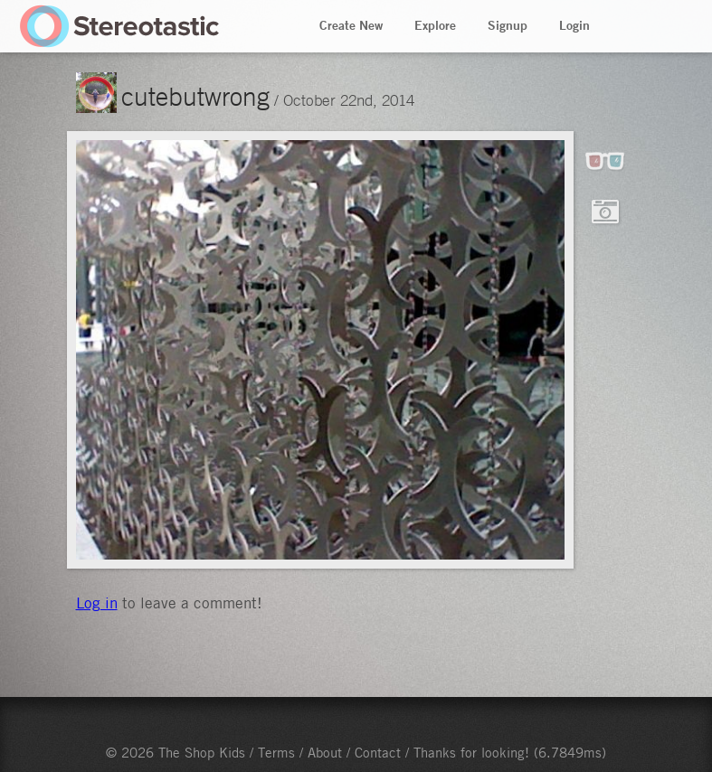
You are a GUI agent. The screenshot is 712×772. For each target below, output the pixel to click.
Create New (351, 25)
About (325, 752)
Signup (507, 25)
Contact (378, 752)
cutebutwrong (195, 95)
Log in (97, 603)
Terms (276, 752)
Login (574, 25)
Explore (435, 25)
